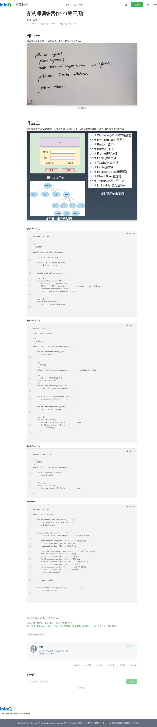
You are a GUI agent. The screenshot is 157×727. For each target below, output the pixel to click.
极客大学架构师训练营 (36, 634)
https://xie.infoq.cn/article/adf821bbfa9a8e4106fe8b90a (63, 626)
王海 (35, 20)
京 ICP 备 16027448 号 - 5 (95, 723)
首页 (67, 5)
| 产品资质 (135, 723)
